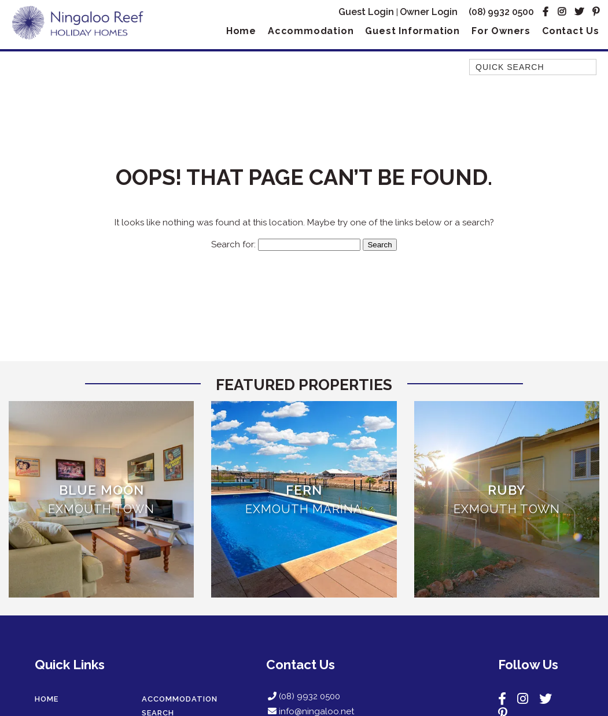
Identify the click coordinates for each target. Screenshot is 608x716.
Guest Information (412, 30)
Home (241, 30)
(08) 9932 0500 (501, 11)
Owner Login (429, 11)
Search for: (233, 244)
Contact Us (570, 30)
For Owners (500, 30)
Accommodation (310, 30)
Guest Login (366, 11)
